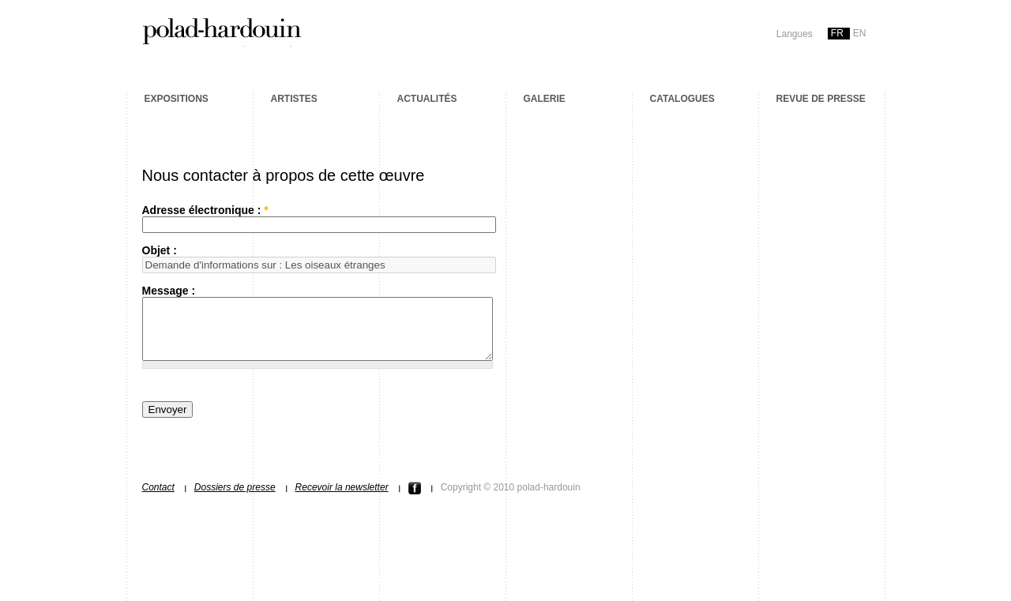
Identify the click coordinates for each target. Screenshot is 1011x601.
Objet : (159, 250)
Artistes (294, 98)
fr (837, 33)
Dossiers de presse (235, 499)
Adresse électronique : (205, 210)
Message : (169, 290)
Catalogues (682, 98)
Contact (158, 499)
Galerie (545, 98)
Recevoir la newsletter (342, 499)
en (859, 33)
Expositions (177, 98)
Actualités (427, 98)
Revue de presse (821, 98)
